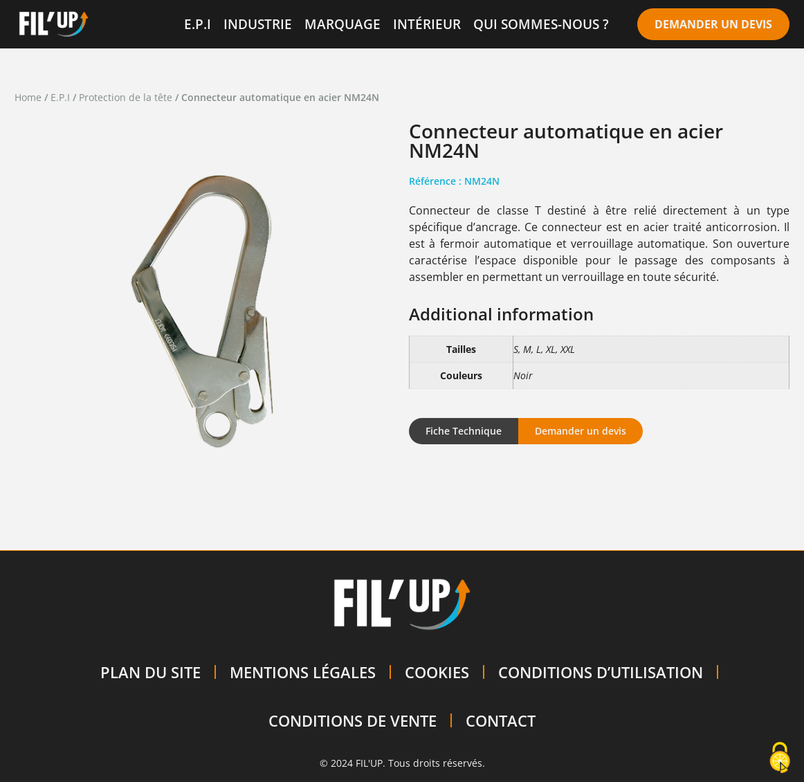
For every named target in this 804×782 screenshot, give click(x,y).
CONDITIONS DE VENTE (352, 720)
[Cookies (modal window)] (780, 758)
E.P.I (197, 24)
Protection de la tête (125, 97)
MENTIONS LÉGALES (303, 672)
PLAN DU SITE (150, 672)
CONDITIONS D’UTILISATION (600, 672)
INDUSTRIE (257, 24)
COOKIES (437, 672)
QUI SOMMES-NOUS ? (541, 24)
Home (28, 97)
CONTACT (501, 720)
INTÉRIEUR (427, 24)
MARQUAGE (342, 24)
